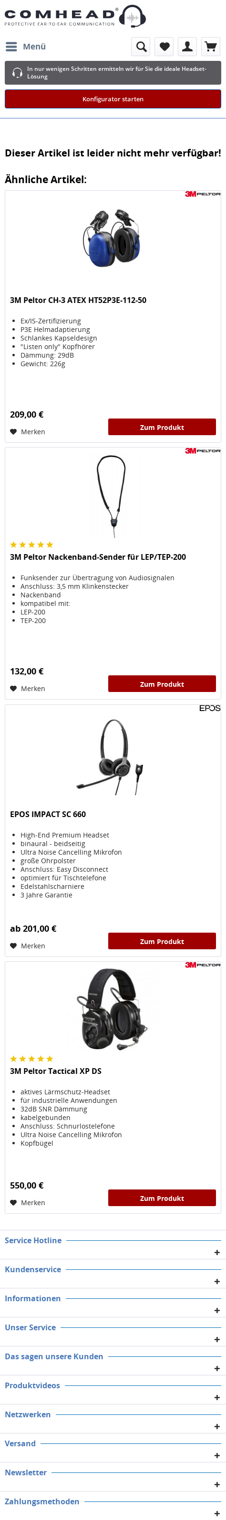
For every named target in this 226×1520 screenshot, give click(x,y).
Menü (26, 45)
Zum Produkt (162, 427)
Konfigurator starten (113, 99)
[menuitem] (25, 46)
